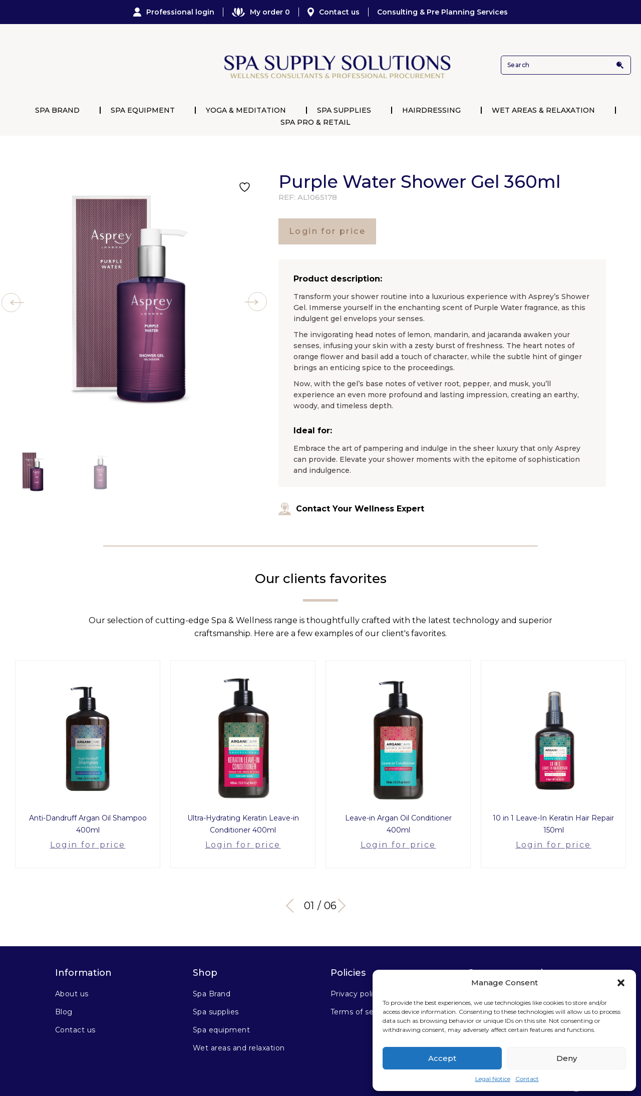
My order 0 (261, 12)
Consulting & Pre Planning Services (442, 12)
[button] (621, 983)
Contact (527, 1078)
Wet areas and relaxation (239, 1031)
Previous (293, 889)
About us (72, 977)
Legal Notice (492, 1078)
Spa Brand (57, 110)
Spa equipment (221, 1013)
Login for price (327, 231)
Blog (64, 995)
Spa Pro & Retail (315, 122)
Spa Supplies (344, 110)
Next (346, 889)
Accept (442, 1058)
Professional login (173, 12)
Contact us (333, 12)
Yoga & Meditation (246, 110)
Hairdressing (431, 110)
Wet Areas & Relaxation (543, 110)
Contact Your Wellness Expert (351, 509)
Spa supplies (216, 995)
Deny (566, 1058)
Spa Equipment (143, 110)
